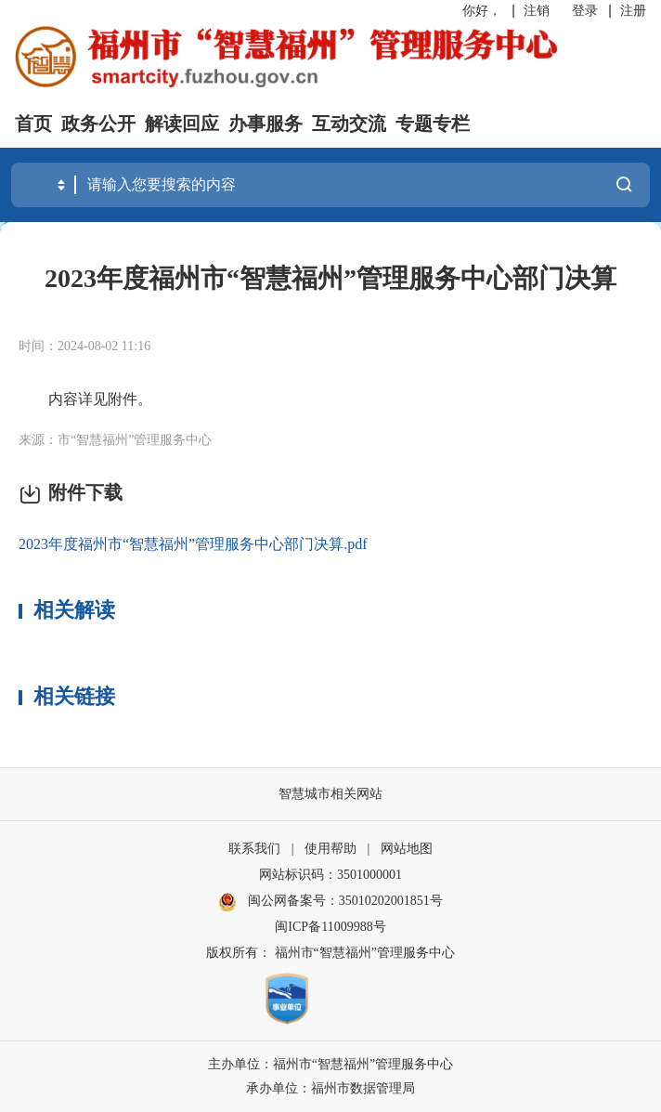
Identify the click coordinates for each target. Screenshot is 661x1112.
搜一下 (624, 184)
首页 (33, 123)
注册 (633, 11)
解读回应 (182, 123)
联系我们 (254, 849)
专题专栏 (432, 123)
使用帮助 (330, 849)
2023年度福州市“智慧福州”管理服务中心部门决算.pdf (193, 544)
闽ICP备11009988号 (330, 927)
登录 (585, 11)
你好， (481, 11)
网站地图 (407, 849)
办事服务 (265, 123)
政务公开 (98, 123)
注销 (537, 11)
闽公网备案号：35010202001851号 (345, 901)
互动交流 (349, 123)
